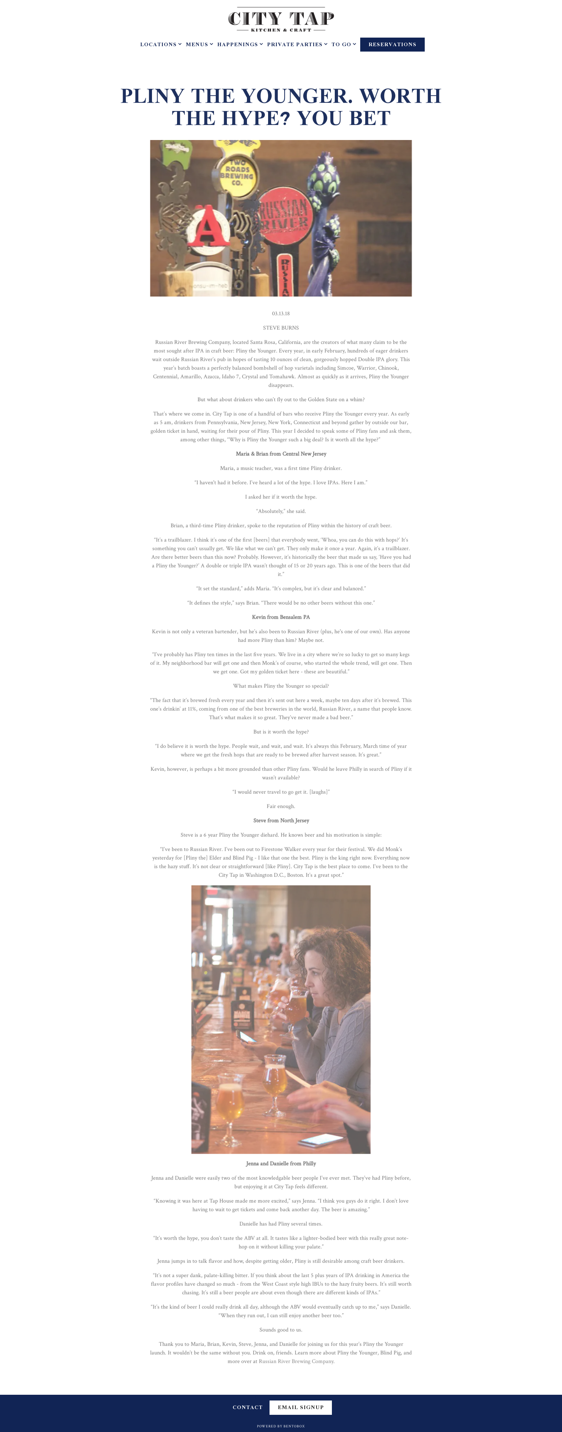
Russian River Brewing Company (296, 1364)
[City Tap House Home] (281, 19)
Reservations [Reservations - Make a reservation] (392, 44)
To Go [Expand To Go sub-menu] (342, 45)
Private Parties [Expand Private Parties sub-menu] (296, 45)
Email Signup (301, 1407)
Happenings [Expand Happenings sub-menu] (239, 45)
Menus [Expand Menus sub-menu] (198, 45)
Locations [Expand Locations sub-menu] (159, 45)
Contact (248, 1408)
